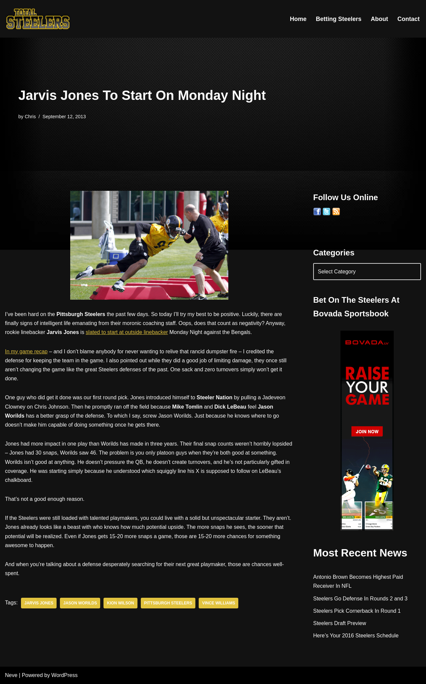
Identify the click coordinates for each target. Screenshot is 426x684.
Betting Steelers (338, 19)
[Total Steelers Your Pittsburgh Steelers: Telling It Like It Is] (38, 19)
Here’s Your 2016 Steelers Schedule (356, 635)
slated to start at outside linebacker (127, 332)
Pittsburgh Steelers (168, 603)
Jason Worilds (80, 603)
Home (298, 19)
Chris (30, 116)
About (379, 19)
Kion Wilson (120, 603)
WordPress (64, 675)
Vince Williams (218, 603)
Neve (11, 675)
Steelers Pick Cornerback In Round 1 (357, 611)
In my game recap (26, 351)
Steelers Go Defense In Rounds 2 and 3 (360, 598)
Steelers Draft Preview (339, 623)
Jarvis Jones (38, 603)
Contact (408, 19)
